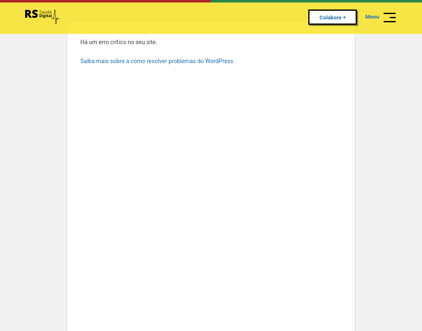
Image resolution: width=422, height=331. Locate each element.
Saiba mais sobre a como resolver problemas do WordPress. (157, 61)
